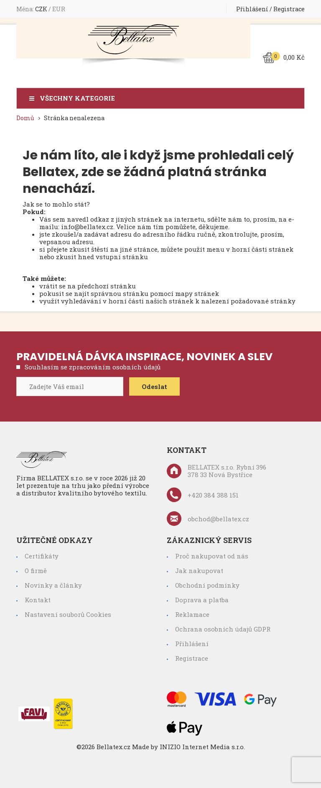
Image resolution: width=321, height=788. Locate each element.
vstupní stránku (122, 257)
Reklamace (192, 614)
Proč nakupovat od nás (211, 556)
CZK (41, 9)
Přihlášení (252, 9)
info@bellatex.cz (87, 226)
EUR (58, 9)
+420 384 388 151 (203, 494)
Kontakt (38, 600)
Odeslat (154, 386)
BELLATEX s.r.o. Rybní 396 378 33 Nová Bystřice (216, 470)
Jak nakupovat (199, 570)
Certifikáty (42, 556)
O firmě (36, 570)
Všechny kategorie (77, 98)
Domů (25, 118)
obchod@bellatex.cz (208, 518)
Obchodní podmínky (207, 585)
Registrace (289, 9)
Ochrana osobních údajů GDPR (222, 629)
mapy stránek (197, 293)
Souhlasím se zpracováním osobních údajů (92, 367)
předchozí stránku (106, 286)
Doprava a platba (202, 600)
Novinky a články (53, 585)
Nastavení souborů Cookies (68, 614)
